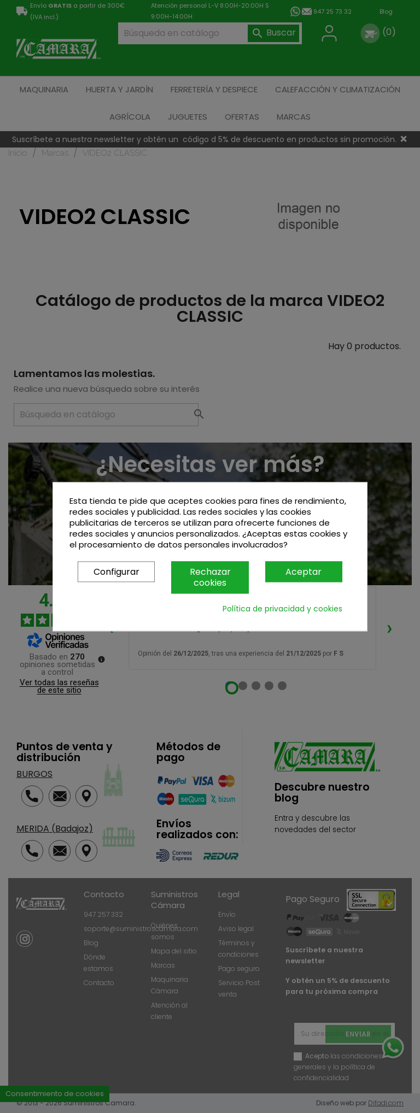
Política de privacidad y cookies (282, 608)
